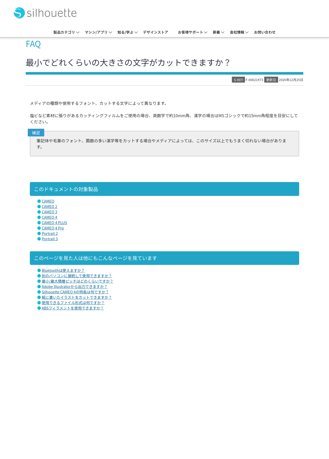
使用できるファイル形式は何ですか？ (73, 302)
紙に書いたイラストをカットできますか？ (77, 297)
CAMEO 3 (49, 211)
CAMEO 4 (49, 217)
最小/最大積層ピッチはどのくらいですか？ (77, 281)
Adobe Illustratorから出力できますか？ (74, 286)
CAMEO (48, 201)
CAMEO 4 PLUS (54, 222)
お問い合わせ (265, 32)
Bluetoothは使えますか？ (63, 270)
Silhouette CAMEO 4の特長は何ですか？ (75, 291)
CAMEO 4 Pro (53, 228)
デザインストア (155, 32)
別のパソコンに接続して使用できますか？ (77, 275)
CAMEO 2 (49, 206)
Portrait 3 (50, 238)
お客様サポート (190, 32)
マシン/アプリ (96, 32)
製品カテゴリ (64, 32)
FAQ (33, 43)
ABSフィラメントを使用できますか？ (73, 308)
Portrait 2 (50, 233)
